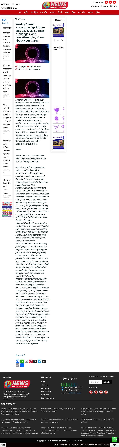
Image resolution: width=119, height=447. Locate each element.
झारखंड (53, 12)
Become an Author (47, 398)
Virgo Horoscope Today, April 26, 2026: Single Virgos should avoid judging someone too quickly (98, 411)
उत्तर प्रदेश (43, 12)
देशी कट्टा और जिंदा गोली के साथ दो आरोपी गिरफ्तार (7, 186)
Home (43, 382)
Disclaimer (45, 395)
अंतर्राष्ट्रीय (34, 12)
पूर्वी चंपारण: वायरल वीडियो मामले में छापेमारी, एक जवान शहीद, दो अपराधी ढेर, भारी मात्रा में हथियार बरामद (7, 78)
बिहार (73, 12)
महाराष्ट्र (90, 12)
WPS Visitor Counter (75, 393)
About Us (44, 385)
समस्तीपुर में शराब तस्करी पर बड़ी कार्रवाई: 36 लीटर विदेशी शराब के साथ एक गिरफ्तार (7, 42)
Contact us (45, 388)
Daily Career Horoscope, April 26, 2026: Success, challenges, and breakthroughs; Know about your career (59, 430)
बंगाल (67, 12)
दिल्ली (60, 12)
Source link (20, 355)
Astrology (21, 19)
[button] (13, 4)
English (5, 23)
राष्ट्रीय (26, 12)
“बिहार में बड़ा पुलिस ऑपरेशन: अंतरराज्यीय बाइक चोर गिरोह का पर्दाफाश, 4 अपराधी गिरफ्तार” (7, 154)
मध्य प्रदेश (81, 12)
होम (20, 12)
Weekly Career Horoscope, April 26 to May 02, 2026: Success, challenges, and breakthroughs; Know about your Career (19, 411)
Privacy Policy (46, 391)
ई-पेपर (98, 12)
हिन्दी (4, 20)
